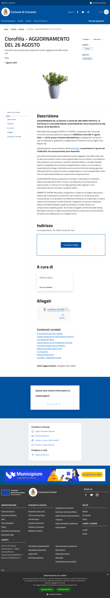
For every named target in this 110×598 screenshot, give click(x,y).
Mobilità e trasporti (35, 530)
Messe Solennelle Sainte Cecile (49, 348)
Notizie (21, 29)
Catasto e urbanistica (36, 527)
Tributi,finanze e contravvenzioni (67, 515)
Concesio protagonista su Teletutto (51, 345)
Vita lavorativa (33, 519)
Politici (3, 527)
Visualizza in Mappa (71, 245)
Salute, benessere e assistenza (66, 523)
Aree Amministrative (9, 515)
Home (6, 29)
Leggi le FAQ (32, 553)
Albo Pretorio (60, 550)
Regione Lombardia (8, 3)
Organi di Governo (8, 511)
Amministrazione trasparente (66, 546)
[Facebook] (76, 11)
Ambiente (59, 519)
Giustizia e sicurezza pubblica (66, 511)
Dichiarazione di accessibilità (65, 561)
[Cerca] (106, 12)
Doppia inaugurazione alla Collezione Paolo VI (55, 336)
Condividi (87, 39)
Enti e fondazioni (7, 523)
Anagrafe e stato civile (36, 511)
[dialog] (55, 585)
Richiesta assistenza (35, 557)
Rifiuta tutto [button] (64, 589)
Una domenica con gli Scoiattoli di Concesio (54, 342)
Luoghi (84, 529)
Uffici (3, 519)
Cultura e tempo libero (36, 515)
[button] (55, 594)
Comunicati (86, 515)
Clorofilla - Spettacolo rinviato (49, 357)
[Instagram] (87, 11)
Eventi (84, 533)
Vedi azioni (98, 39)
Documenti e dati (7, 534)
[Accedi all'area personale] (98, 2)
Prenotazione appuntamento (38, 546)
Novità (13, 29)
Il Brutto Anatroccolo (45, 354)
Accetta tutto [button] (46, 589)
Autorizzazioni (60, 527)
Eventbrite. (75, 148)
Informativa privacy (62, 553)
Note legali (59, 557)
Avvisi (84, 519)
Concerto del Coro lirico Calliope (50, 333)
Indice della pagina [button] (13, 112)
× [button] (107, 574)
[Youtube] (81, 11)
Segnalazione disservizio (37, 550)
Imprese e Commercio (36, 523)
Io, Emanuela (42, 351)
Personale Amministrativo (10, 530)
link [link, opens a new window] (76, 585)
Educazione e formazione (64, 508)
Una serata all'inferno (45, 339)
